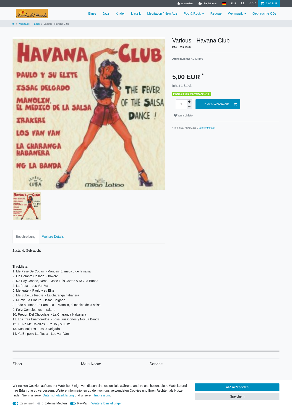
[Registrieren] (207, 3)
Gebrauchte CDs (264, 13)
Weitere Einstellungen (107, 403)
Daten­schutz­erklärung (58, 395)
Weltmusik (235, 13)
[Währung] (232, 3)
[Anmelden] (184, 3)
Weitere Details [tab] (53, 236)
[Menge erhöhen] (189, 101)
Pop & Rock (192, 13)
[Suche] (242, 3)
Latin (37, 23)
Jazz (106, 13)
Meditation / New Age (162, 13)
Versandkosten (206, 127)
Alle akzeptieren (237, 387)
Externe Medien (55, 403)
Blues (92, 13)
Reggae (216, 13)
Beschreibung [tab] (26, 236)
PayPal (82, 403)
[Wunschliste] (252, 3)
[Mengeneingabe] (181, 104)
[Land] (223, 3)
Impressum (102, 395)
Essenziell (27, 403)
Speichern (237, 396)
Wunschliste (183, 115)
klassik (136, 13)
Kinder (120, 13)
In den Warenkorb (220, 104)
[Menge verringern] (189, 106)
